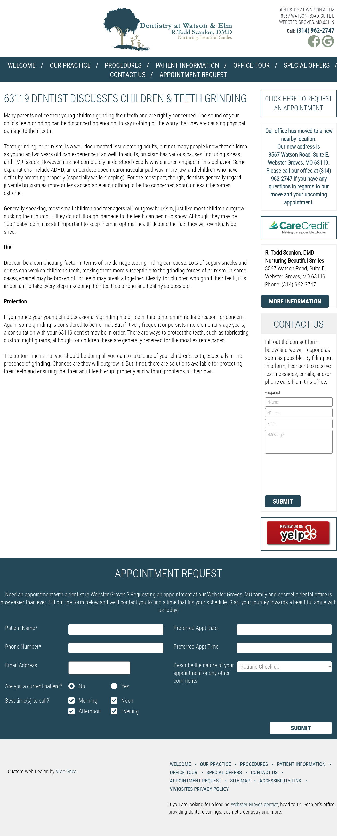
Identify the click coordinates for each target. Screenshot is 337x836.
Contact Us (127, 74)
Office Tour (251, 65)
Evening (130, 711)
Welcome (22, 65)
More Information (295, 301)
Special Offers (307, 65)
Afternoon (90, 711)
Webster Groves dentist (254, 804)
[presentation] (286, 473)
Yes (125, 686)
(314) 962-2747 (315, 30)
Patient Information (187, 65)
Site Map (240, 780)
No (82, 686)
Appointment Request (193, 74)
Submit (283, 501)
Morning (88, 700)
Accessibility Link (280, 780)
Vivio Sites (66, 771)
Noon (127, 700)
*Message (299, 442)
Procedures (123, 65)
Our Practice (70, 65)
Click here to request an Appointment (298, 103)
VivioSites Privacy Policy (199, 788)
